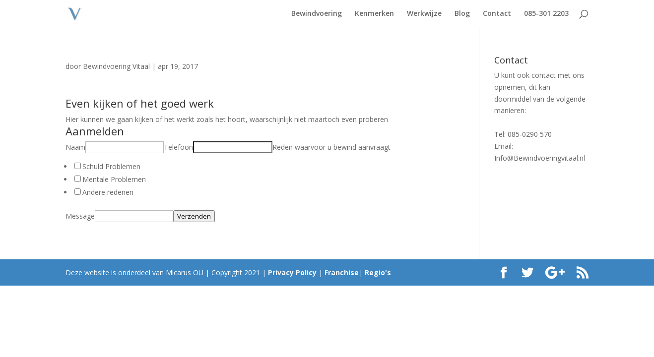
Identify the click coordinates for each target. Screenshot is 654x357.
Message (80, 216)
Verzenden (194, 216)
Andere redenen (107, 192)
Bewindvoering (316, 14)
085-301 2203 (546, 14)
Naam (75, 147)
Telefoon (178, 147)
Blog (462, 14)
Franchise (342, 272)
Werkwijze (424, 14)
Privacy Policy (292, 272)
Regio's (378, 272)
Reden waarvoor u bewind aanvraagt (331, 147)
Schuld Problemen (111, 166)
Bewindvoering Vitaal (116, 66)
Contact (497, 14)
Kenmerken (374, 14)
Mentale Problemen (114, 179)
